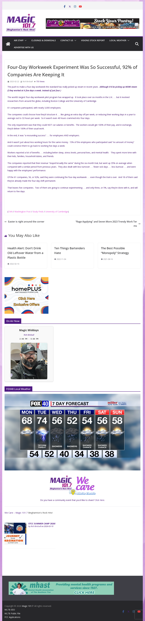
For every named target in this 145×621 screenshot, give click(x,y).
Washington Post (22, 211)
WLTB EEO (10, 609)
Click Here (99, 500)
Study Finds (38, 211)
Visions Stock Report (93, 40)
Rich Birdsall (28, 81)
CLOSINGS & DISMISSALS (43, 40)
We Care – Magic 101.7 (16, 512)
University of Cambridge (56, 211)
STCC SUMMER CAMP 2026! (41, 523)
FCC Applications (12, 617)
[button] (25, 40)
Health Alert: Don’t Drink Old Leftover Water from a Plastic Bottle (25, 253)
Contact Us (66, 40)
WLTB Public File (12, 613)
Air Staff (18, 40)
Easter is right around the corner (24, 221)
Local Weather (117, 40)
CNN (10, 211)
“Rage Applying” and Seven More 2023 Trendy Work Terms (107, 223)
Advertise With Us (24, 47)
